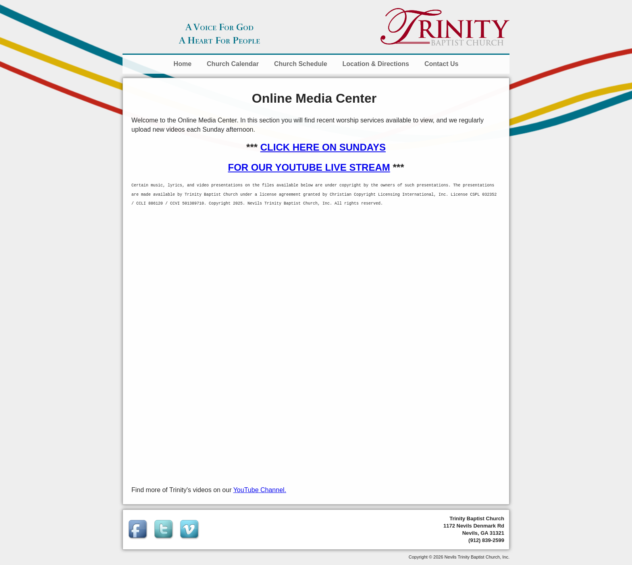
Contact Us (441, 63)
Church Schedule (300, 63)
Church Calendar (233, 63)
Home (182, 63)
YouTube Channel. (259, 489)
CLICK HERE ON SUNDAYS (323, 147)
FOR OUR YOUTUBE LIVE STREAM (309, 167)
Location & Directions (376, 63)
